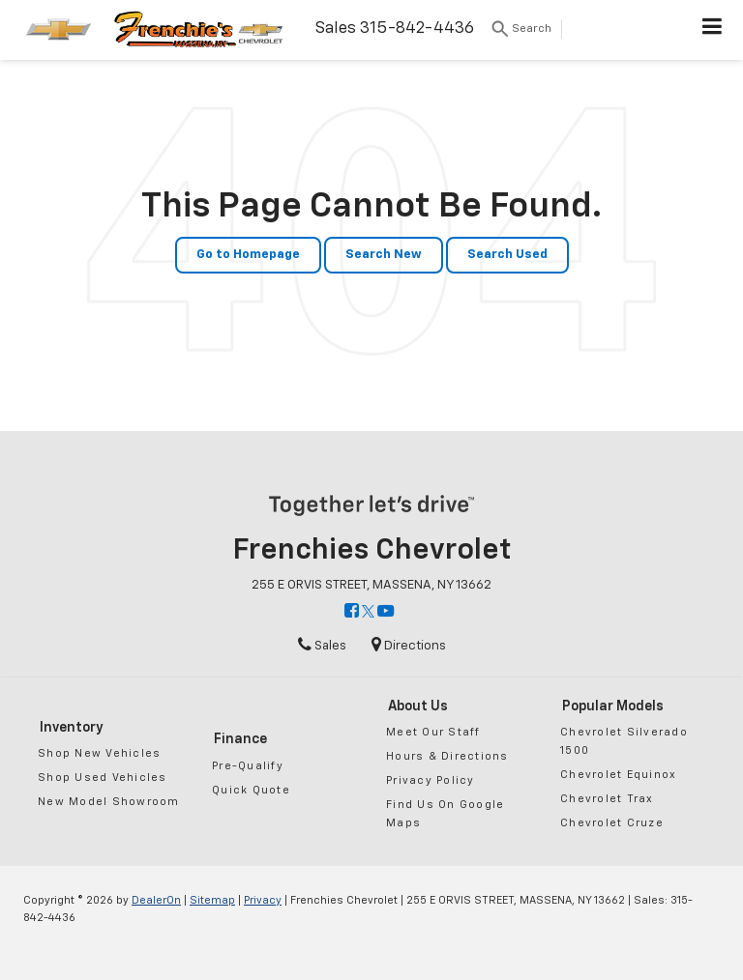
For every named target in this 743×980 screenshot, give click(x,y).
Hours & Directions (447, 756)
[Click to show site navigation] (712, 30)
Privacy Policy (430, 780)
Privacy (263, 900)
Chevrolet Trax (607, 798)
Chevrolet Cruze (612, 823)
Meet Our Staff (433, 732)
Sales (322, 646)
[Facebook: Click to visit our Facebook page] (351, 612)
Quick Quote (251, 790)
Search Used (507, 254)
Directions (409, 646)
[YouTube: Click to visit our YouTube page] (385, 612)
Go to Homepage (248, 254)
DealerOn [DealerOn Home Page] (156, 900)
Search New (383, 254)
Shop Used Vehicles (102, 777)
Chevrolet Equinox (618, 774)
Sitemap (212, 900)
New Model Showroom (109, 801)
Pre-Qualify (247, 766)
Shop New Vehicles (99, 753)
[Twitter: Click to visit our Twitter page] (368, 612)
